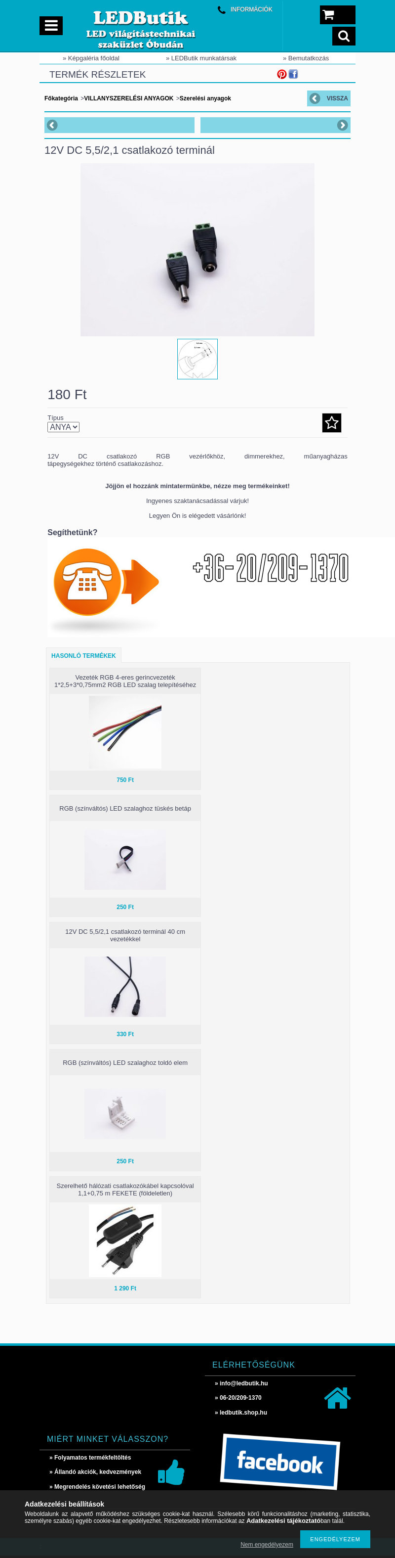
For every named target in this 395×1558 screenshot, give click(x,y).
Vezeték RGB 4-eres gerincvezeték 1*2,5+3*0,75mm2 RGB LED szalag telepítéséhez (125, 681)
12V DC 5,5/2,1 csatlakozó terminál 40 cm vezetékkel (125, 935)
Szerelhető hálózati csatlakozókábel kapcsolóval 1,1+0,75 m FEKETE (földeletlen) (125, 1189)
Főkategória (61, 98)
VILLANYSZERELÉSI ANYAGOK (128, 98)
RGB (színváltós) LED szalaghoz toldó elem (125, 1062)
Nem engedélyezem (266, 1544)
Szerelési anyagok (205, 98)
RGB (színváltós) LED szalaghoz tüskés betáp (125, 808)
